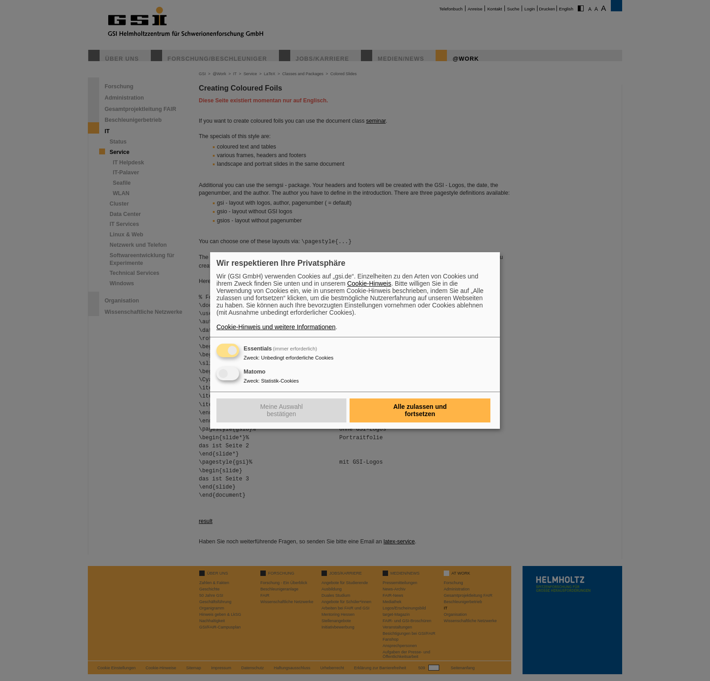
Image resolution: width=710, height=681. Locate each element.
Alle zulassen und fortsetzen (419, 410)
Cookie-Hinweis (369, 283)
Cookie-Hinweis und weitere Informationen (276, 327)
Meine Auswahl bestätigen (281, 410)
